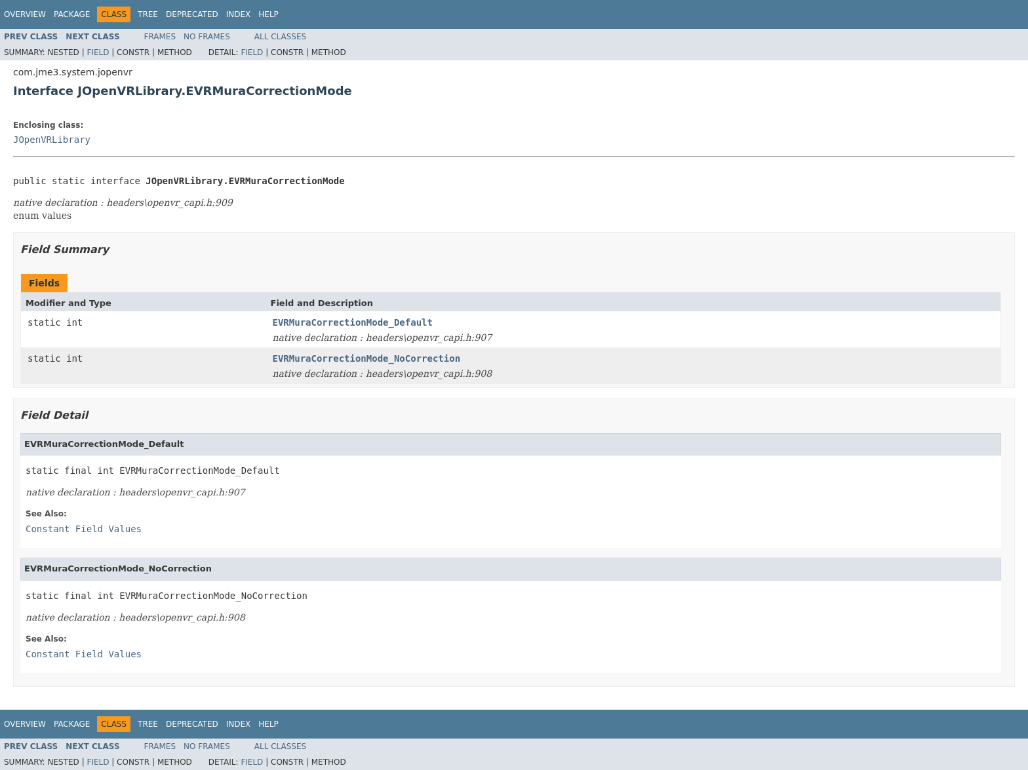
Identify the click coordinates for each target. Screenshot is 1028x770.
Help (268, 14)
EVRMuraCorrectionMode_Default (353, 322)
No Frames (207, 36)
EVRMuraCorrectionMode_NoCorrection (367, 358)
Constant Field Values (84, 529)
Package (72, 14)
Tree (148, 14)
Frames (160, 36)
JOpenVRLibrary (51, 139)
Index (238, 14)
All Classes (280, 36)
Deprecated (192, 14)
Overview (25, 14)
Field (98, 52)
